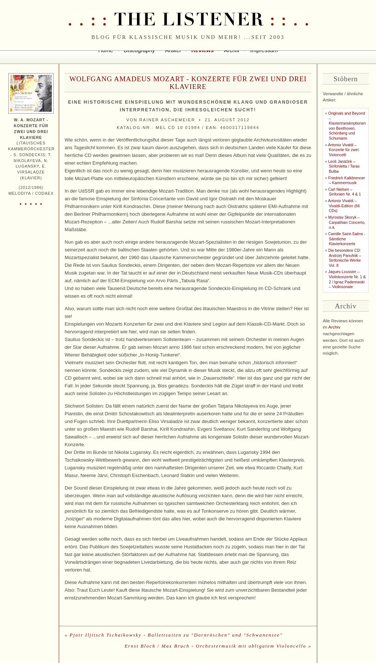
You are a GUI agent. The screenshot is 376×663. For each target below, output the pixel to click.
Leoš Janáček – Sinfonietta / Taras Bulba (343, 166)
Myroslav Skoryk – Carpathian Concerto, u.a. (346, 222)
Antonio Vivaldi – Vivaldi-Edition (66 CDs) (344, 206)
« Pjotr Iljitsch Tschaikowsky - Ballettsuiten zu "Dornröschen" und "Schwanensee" (174, 635)
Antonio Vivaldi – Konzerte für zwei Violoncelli (343, 150)
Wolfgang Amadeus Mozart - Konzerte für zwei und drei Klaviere (188, 82)
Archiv (334, 327)
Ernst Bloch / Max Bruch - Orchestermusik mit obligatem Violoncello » (217, 646)
